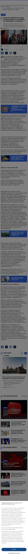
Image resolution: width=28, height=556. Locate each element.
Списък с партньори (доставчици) (10, 544)
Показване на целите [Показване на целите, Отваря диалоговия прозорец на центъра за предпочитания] (14, 553)
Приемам (14, 549)
